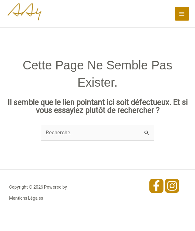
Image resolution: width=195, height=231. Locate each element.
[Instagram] (172, 186)
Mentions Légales (26, 198)
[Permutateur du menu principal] (182, 14)
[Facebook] (156, 186)
